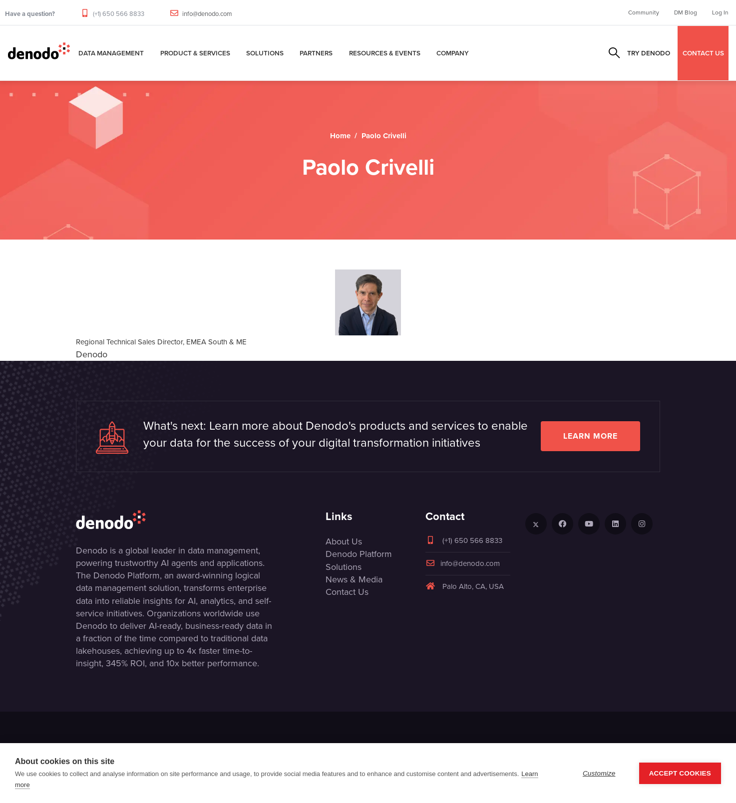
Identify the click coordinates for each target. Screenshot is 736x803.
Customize (599, 773)
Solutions (265, 53)
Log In (720, 12)
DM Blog (685, 12)
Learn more (590, 436)
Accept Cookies (680, 773)
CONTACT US (703, 53)
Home (340, 135)
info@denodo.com (207, 13)
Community (643, 12)
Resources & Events (384, 53)
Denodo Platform (359, 553)
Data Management (111, 53)
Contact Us (347, 591)
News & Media (354, 579)
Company (452, 53)
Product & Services (195, 53)
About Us (344, 541)
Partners (316, 53)
